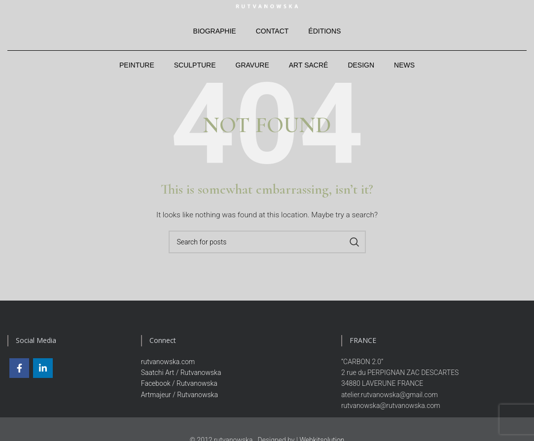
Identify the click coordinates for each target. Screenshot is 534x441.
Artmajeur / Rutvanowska (179, 403)
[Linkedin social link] (43, 376)
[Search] (267, 250)
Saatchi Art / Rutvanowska (181, 381)
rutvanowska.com (168, 370)
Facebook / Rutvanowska (179, 392)
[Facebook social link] (19, 376)
